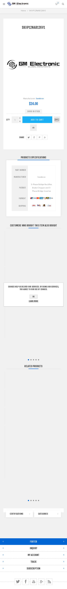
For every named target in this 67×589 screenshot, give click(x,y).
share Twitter (28, 137)
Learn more (33, 301)
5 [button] (38, 359)
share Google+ (45, 137)
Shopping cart (58, 3)
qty (8, 119)
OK (33, 296)
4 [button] (36, 359)
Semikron (40, 98)
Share (21, 137)
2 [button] (31, 359)
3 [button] (33, 359)
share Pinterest (39, 137)
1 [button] (28, 359)
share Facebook (34, 137)
